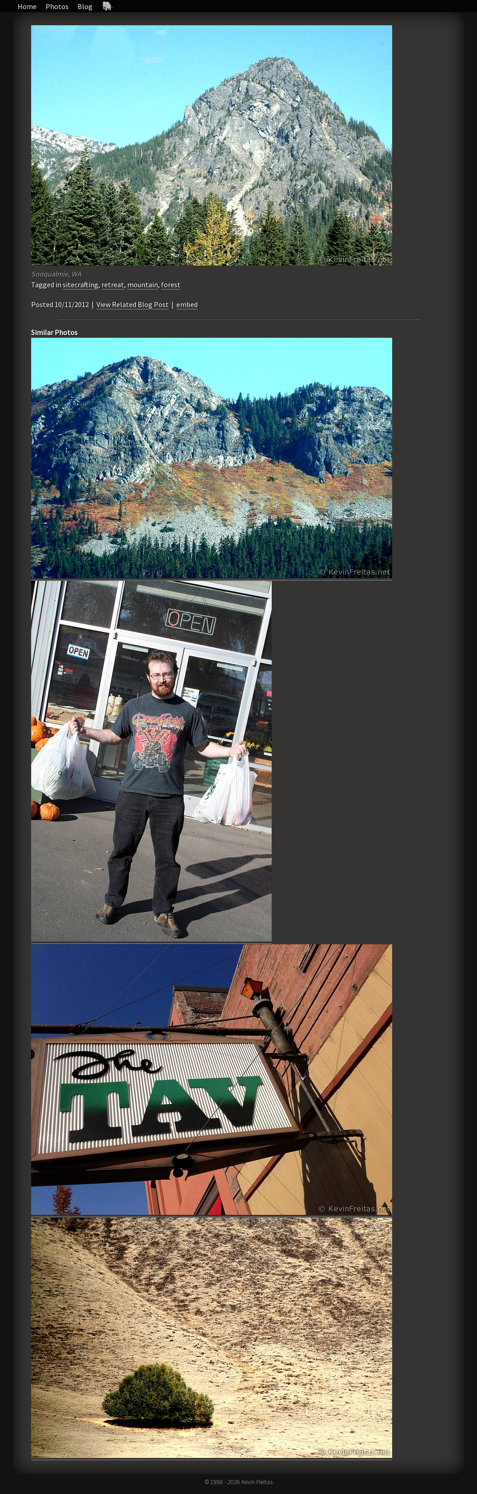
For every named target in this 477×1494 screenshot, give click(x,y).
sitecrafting (80, 284)
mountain (142, 284)
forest (171, 284)
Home (27, 6)
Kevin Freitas (257, 1482)
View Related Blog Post (133, 304)
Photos (57, 6)
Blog (85, 6)
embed (187, 304)
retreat (113, 284)
